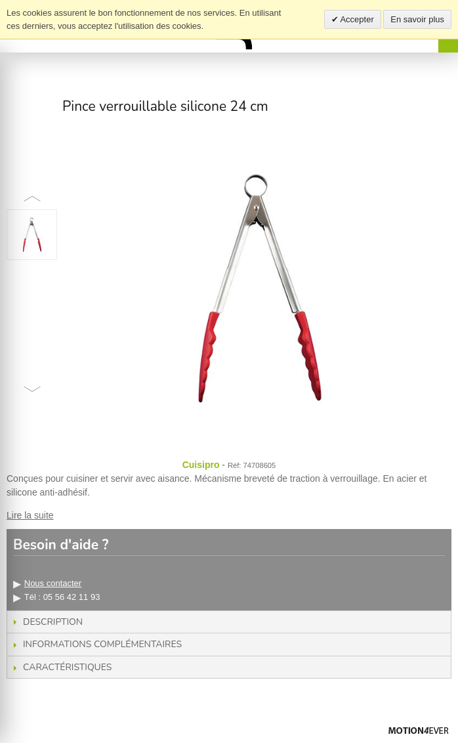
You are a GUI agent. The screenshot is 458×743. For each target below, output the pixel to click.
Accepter (356, 19)
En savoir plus (417, 19)
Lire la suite (30, 515)
